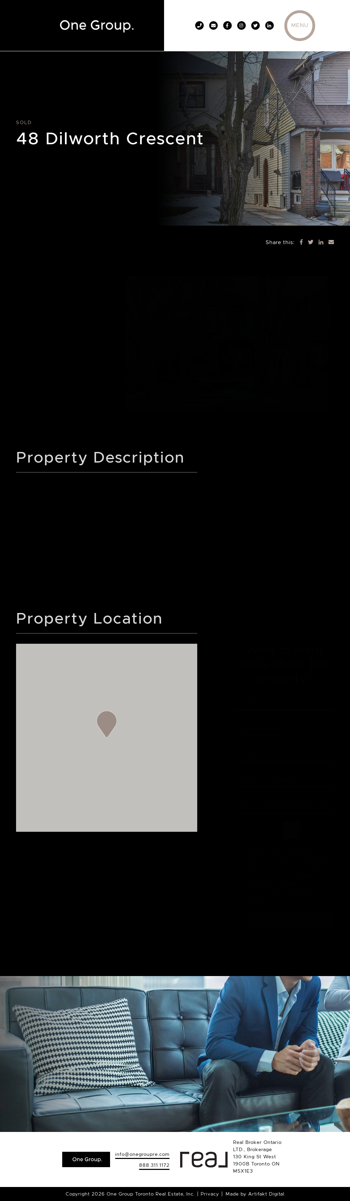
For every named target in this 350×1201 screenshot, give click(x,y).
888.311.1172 (154, 1165)
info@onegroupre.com (142, 1154)
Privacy (210, 1194)
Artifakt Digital (266, 1194)
